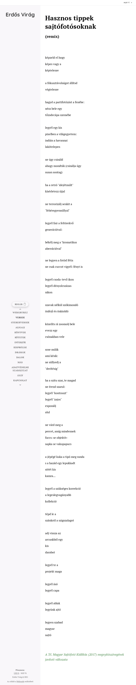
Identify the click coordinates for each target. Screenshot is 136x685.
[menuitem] (20, 312)
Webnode (20, 681)
